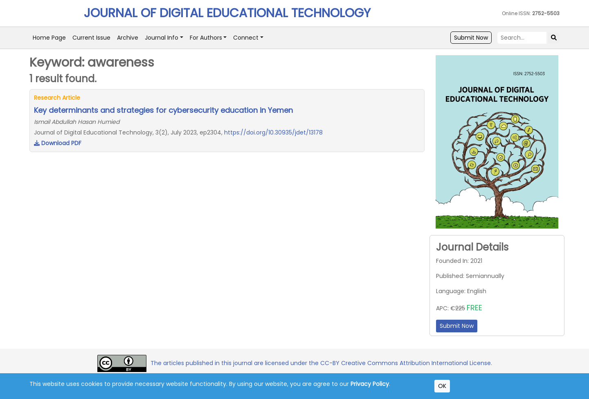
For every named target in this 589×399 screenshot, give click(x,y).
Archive (127, 38)
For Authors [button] (206, 38)
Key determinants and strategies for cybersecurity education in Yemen (163, 110)
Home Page (49, 38)
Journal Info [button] (161, 38)
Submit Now (471, 38)
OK (442, 386)
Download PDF (57, 143)
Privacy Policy (370, 384)
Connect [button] (246, 38)
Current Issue (91, 38)
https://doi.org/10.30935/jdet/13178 (273, 132)
